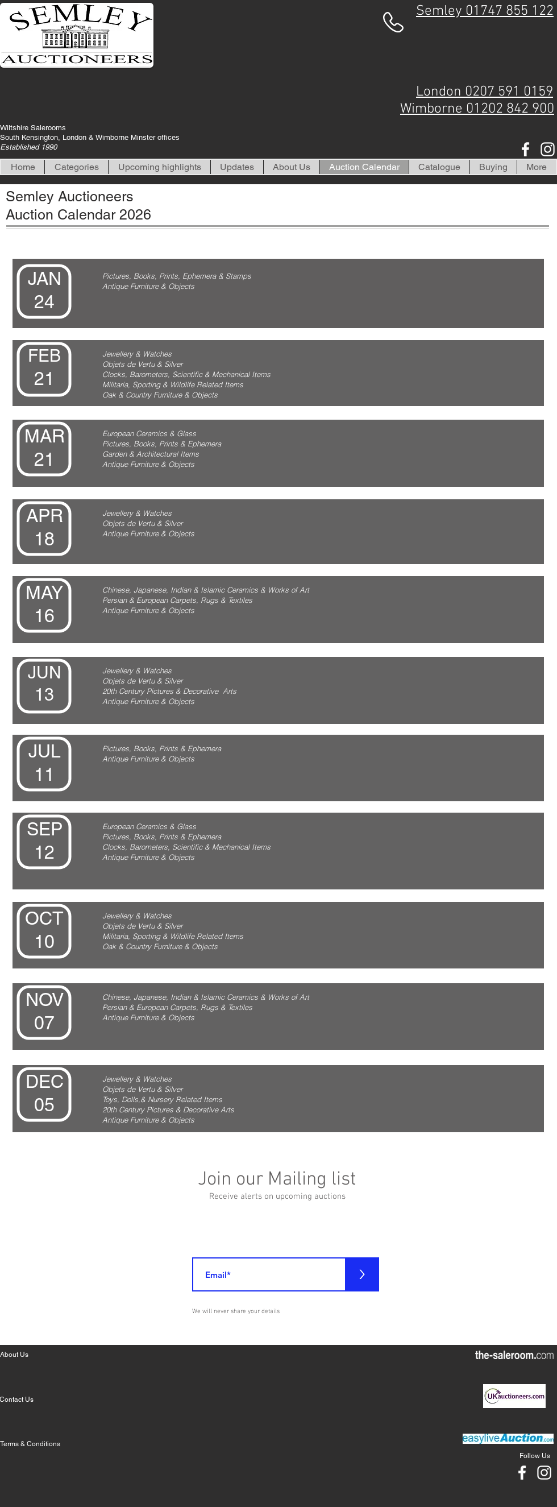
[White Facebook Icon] (525, 149)
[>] (362, 1274)
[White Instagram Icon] (547, 149)
